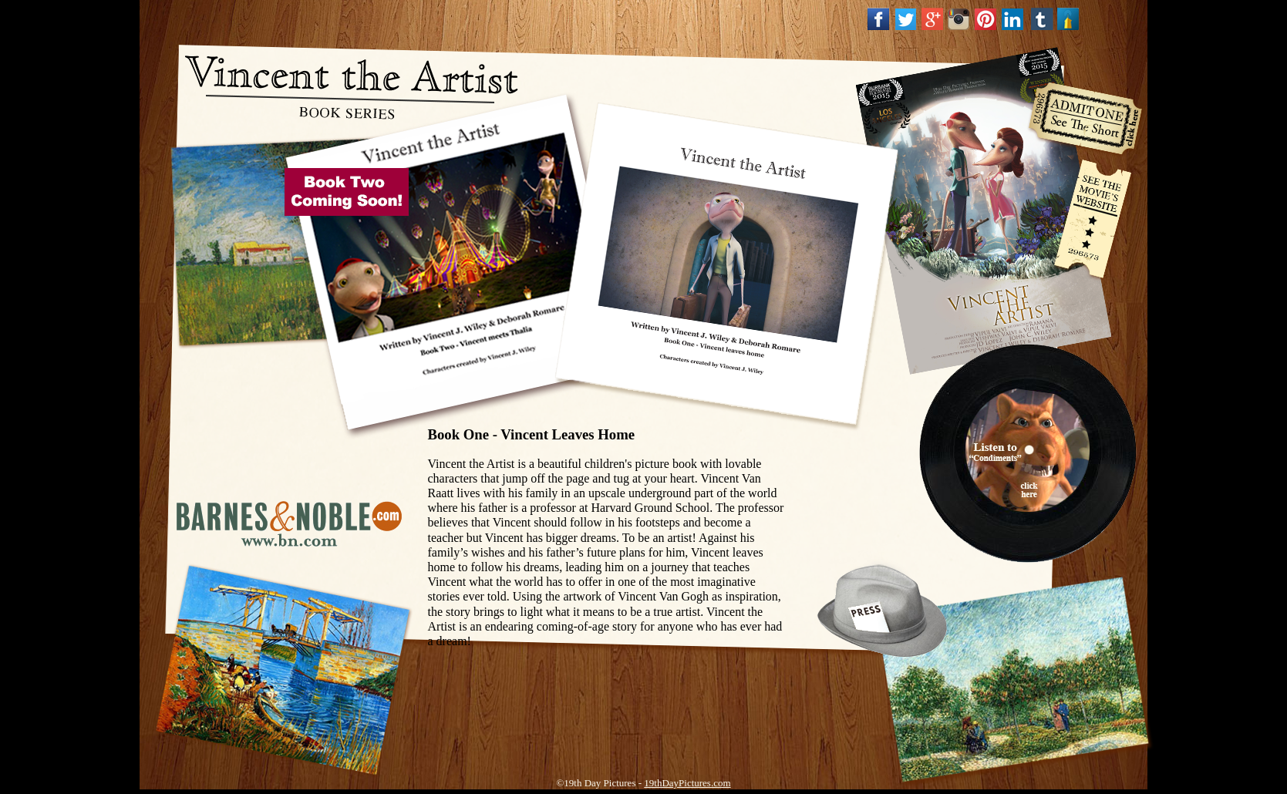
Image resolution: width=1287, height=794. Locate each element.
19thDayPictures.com (687, 783)
